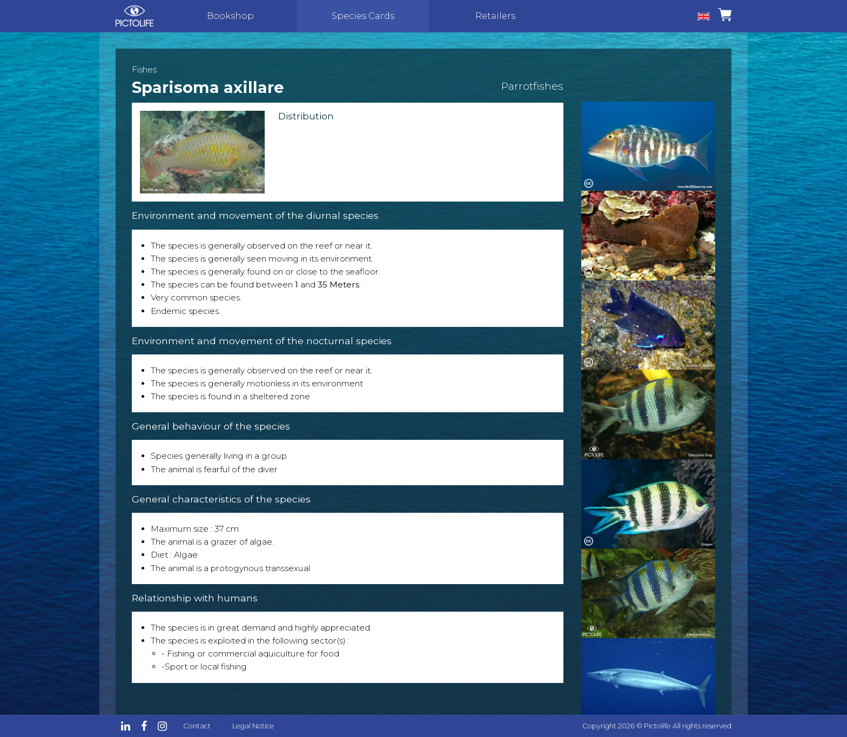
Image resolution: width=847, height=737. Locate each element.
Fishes (144, 69)
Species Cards (363, 16)
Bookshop (230, 16)
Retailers (495, 16)
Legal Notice (253, 726)
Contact (197, 726)
